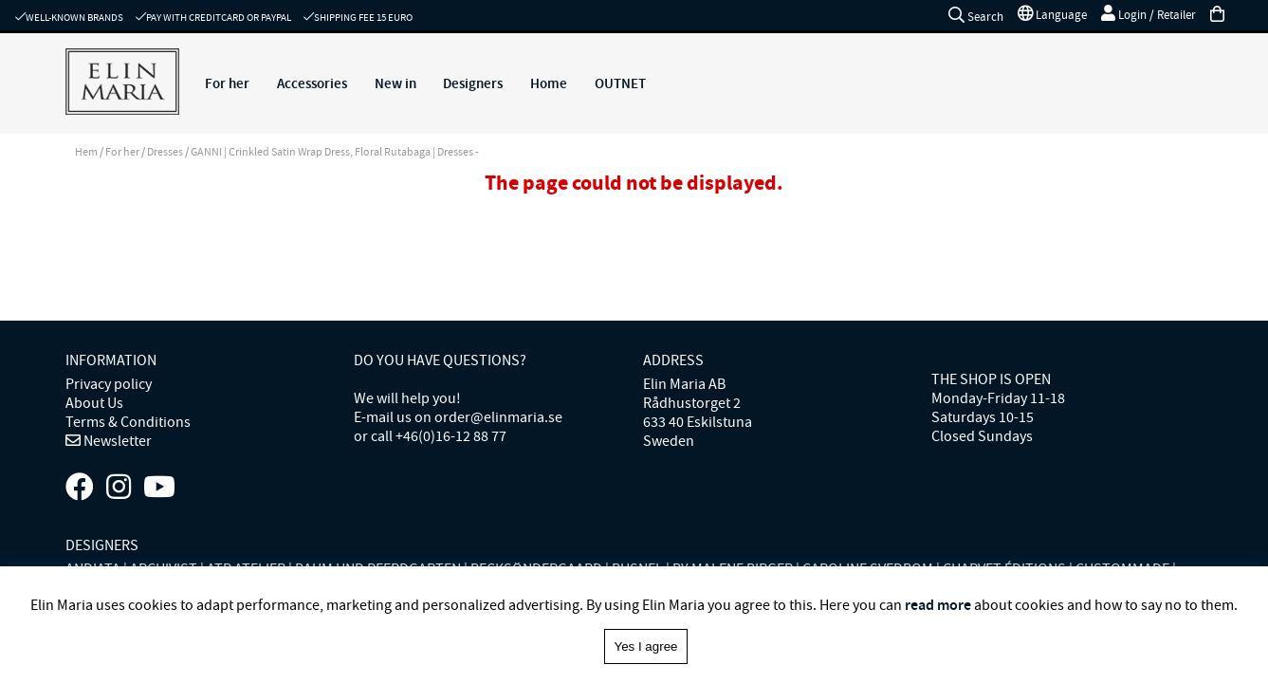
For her (227, 83)
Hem (86, 151)
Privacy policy (108, 384)
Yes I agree (646, 646)
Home (548, 83)
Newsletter (116, 441)
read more (938, 605)
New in (395, 83)
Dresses (165, 151)
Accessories (312, 83)
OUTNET (620, 83)
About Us (94, 403)
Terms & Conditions (128, 422)
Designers (473, 83)
